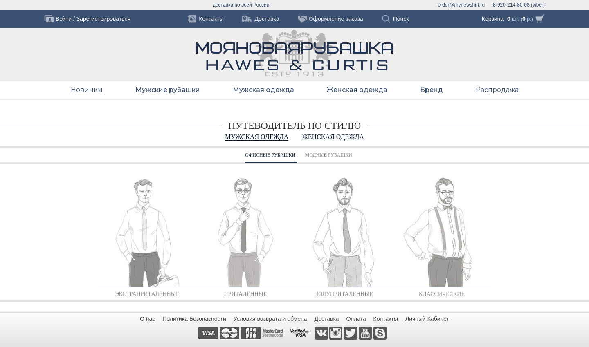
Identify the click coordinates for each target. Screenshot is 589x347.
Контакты (385, 319)
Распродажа (497, 90)
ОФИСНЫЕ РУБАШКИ (270, 155)
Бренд (431, 90)
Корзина (493, 19)
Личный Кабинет (427, 319)
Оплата (356, 319)
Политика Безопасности (194, 319)
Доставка (327, 319)
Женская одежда (357, 90)
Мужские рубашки (167, 90)
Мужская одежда (263, 90)
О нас (147, 319)
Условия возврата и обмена (270, 319)
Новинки (87, 90)
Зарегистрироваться (103, 19)
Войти (64, 19)
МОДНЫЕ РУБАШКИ (328, 155)
